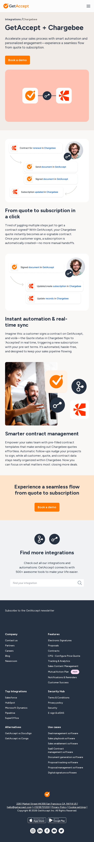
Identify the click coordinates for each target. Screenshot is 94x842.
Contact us (11, 640)
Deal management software (63, 733)
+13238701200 (41, 807)
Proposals (53, 645)
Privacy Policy (59, 807)
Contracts (53, 650)
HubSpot (10, 702)
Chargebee (30, 19)
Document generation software (65, 757)
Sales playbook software (61, 738)
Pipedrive (10, 713)
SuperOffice (12, 718)
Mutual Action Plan (63, 672)
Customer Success (58, 682)
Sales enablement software (63, 743)
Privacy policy (55, 702)
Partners (10, 645)
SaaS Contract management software (60, 750)
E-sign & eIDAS (56, 713)
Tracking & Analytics (59, 661)
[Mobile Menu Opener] (88, 6)
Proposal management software (65, 767)
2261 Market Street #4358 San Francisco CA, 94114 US (46, 803)
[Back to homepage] (16, 6)
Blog (7, 656)
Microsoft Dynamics (16, 707)
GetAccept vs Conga (16, 738)
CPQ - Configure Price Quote (64, 656)
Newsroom (11, 661)
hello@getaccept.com (19, 807)
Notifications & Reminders (62, 677)
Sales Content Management (63, 666)
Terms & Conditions (58, 697)
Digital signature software (62, 772)
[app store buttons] (37, 820)
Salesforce (11, 697)
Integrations (13, 19)
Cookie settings (77, 807)
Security (52, 707)
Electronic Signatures (60, 640)
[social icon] (33, 830)
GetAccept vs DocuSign (18, 733)
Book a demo (17, 60)
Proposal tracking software (63, 762)
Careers (9, 650)
